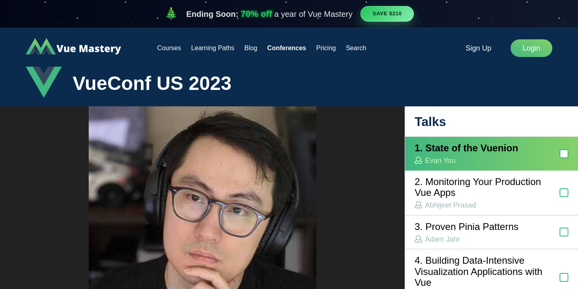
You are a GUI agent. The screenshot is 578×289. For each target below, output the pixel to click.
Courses (169, 48)
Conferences (286, 48)
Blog (250, 48)
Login (531, 48)
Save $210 (387, 13)
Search (356, 48)
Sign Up (478, 48)
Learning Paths (212, 48)
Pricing (326, 48)
